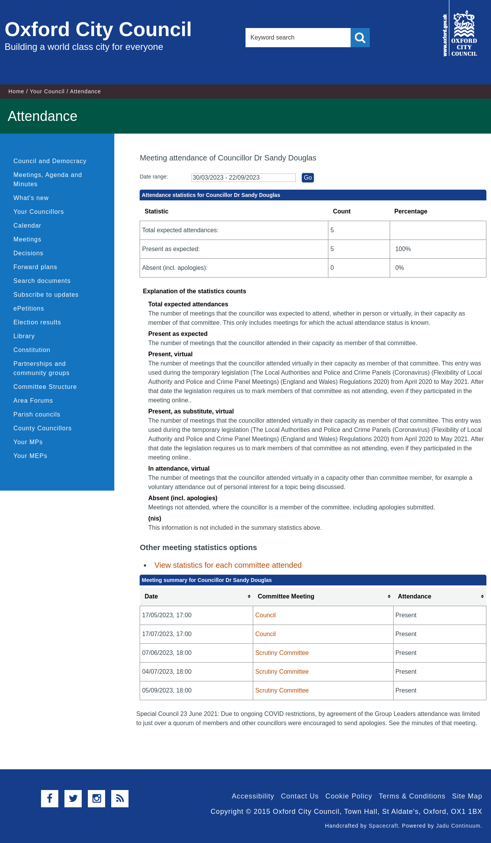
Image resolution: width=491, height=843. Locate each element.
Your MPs (28, 442)
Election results (37, 322)
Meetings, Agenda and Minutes (47, 179)
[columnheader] (196, 596)
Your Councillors (38, 211)
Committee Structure (45, 386)
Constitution (32, 350)
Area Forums (33, 400)
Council (265, 615)
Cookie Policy (348, 796)
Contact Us (300, 796)
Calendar (27, 225)
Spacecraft (383, 826)
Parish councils (37, 414)
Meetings (27, 239)
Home (16, 91)
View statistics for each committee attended (228, 565)
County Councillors (42, 428)
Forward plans (35, 267)
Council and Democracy (50, 161)
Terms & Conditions (412, 796)
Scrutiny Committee (282, 653)
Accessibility (253, 796)
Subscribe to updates (46, 294)
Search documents (42, 281)
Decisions (28, 253)
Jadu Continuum (458, 826)
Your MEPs (30, 456)
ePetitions (28, 308)
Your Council (47, 91)
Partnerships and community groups (41, 368)
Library (24, 336)
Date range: (154, 177)
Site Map (467, 796)
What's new (31, 198)
